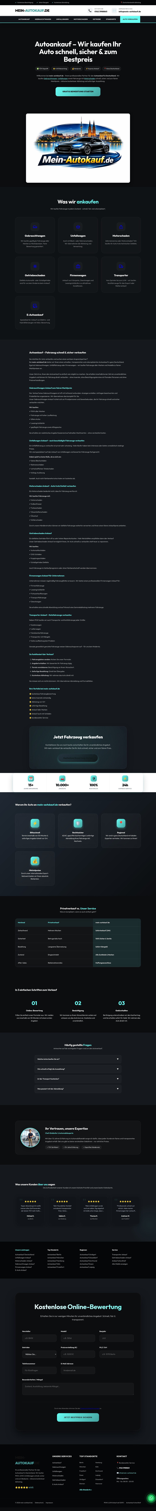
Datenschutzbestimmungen (89, 1412)
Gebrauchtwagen (43, 19)
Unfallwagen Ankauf (23, 1261)
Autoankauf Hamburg (55, 1264)
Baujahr (102, 1335)
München (82, 1470)
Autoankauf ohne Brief (133, 1506)
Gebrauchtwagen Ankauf (24, 1267)
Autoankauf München (55, 1261)
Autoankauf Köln (53, 1267)
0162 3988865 (100, 11)
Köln (96, 1470)
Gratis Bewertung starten (77, 91)
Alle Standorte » (85, 1493)
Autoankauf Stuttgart (88, 1258)
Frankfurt (82, 1475)
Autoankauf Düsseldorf (89, 1261)
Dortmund (99, 1475)
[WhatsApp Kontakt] (150, 1496)
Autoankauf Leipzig (87, 1270)
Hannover (98, 1487)
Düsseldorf (99, 1483)
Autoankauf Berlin (54, 1258)
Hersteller (26, 1335)
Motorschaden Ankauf (23, 1264)
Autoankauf (24, 19)
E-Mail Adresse (67, 1367)
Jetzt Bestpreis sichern (78, 1421)
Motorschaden (81, 19)
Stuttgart (82, 1483)
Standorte (111, 19)
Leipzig (97, 1479)
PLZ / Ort (103, 1351)
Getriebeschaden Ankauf (121, 1261)
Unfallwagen (62, 19)
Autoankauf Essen (86, 1267)
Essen (81, 1479)
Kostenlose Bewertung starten (78, 758)
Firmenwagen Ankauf (23, 1270)
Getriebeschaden (59, 1483)
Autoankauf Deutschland (24, 1258)
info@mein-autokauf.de (130, 11)
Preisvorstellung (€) (69, 1351)
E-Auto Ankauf (20, 1273)
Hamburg (98, 1466)
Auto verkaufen (130, 19)
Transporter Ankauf (119, 1258)
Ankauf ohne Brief (119, 1264)
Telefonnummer (28, 1367)
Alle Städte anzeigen (120, 1267)
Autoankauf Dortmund (88, 1264)
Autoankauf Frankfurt (55, 1270)
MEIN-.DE (32, 10)
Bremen (82, 1487)
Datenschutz (39, 1506)
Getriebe (97, 19)
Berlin (81, 1466)
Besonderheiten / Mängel (32, 1383)
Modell (64, 1335)
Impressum (49, 1506)
